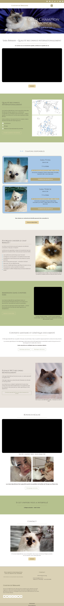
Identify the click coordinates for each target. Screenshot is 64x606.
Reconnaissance (32, 605)
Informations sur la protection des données (13, 576)
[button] (52, 6)
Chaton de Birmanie (19, 6)
